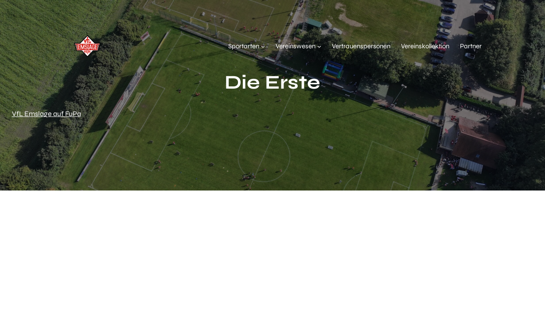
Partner (471, 46)
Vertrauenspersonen (361, 46)
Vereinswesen (295, 46)
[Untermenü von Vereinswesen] (319, 46)
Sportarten (243, 46)
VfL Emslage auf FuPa (46, 113)
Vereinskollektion (425, 46)
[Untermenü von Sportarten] (263, 46)
